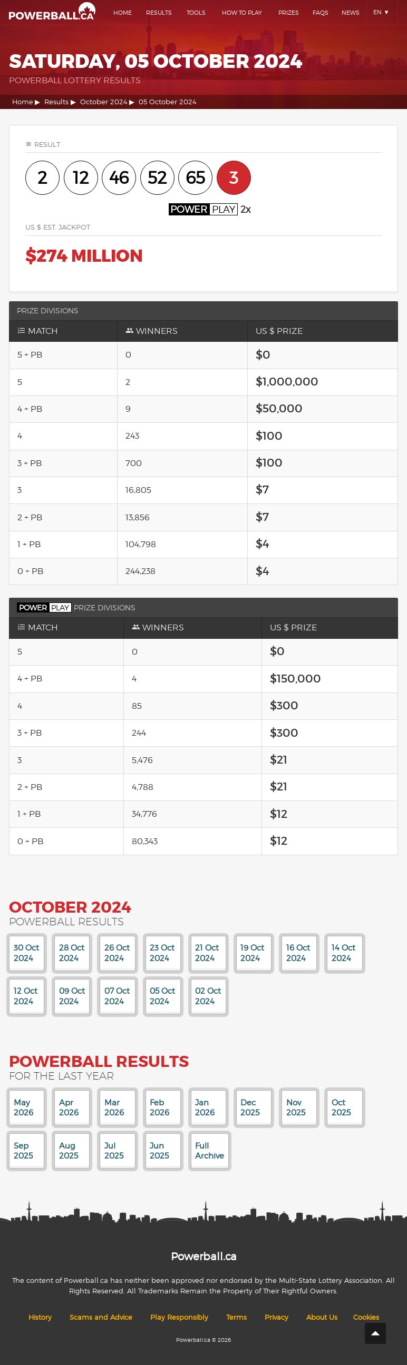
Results (159, 12)
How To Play (242, 12)
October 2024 (104, 102)
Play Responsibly (179, 1317)
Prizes (288, 12)
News (351, 12)
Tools (196, 12)
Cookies (366, 1317)
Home (122, 12)
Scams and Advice (101, 1317)
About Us (321, 1317)
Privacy (276, 1317)
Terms (236, 1317)
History (40, 1317)
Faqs (320, 12)
